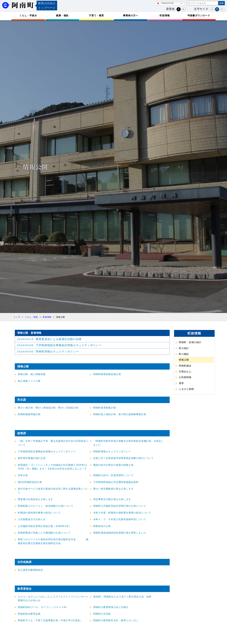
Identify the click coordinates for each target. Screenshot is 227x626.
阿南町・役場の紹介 (190, 342)
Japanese (165, 3)
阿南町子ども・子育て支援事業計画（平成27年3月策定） (50, 620)
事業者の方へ (130, 15)
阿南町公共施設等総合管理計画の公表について (119, 506)
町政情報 (165, 15)
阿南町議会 (185, 365)
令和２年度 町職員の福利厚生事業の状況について (122, 512)
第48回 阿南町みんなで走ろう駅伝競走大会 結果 (122, 596)
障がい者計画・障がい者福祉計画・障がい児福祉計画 (48, 407)
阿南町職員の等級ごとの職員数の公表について (44, 533)
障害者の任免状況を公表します (35, 499)
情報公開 (184, 359)
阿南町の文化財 (102, 614)
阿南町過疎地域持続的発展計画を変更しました (119, 533)
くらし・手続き (28, 15)
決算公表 (23, 475)
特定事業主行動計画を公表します (112, 499)
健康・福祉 (62, 15)
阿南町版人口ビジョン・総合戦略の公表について (45, 506)
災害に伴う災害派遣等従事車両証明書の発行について (123, 458)
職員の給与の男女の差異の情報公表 (113, 465)
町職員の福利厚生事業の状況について (39, 512)
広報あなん (185, 371)
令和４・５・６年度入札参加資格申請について (119, 519)
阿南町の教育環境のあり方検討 (110, 607)
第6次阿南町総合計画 (30, 482)
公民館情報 (185, 377)
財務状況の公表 (102, 526)
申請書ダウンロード (199, 15)
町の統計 (184, 348)
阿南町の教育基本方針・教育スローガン (116, 620)
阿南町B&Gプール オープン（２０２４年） (43, 607)
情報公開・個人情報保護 (32, 374)
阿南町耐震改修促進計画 (107, 374)
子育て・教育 (96, 15)
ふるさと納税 (186, 389)
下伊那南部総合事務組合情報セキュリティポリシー (47, 451)
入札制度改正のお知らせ (32, 519)
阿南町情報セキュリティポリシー (112, 451)
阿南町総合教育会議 (29, 614)
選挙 (181, 383)
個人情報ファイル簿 (29, 381)
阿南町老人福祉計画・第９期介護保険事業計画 (119, 414)
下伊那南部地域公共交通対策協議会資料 (116, 482)
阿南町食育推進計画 (104, 407)
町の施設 (184, 354)
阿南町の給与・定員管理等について (113, 475)
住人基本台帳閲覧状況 (30, 570)
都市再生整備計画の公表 (32, 458)
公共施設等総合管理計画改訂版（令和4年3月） (44, 526)
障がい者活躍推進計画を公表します (113, 489)
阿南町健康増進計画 (29, 414)
